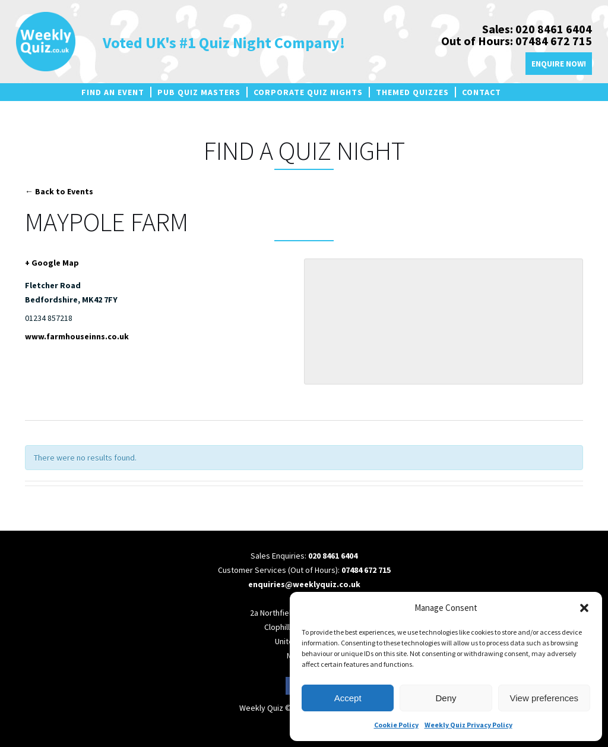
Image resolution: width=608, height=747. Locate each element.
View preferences (544, 698)
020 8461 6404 (332, 555)
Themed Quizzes (412, 92)
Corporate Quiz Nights (308, 92)
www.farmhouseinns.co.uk (77, 336)
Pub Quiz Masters (198, 92)
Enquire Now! (558, 63)
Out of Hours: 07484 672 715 (516, 40)
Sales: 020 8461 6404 (537, 28)
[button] (584, 608)
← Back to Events (59, 191)
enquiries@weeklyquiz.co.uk (304, 584)
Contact (481, 92)
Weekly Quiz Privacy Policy (468, 724)
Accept (348, 698)
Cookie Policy (396, 724)
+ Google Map (52, 262)
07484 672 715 (366, 570)
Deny (445, 698)
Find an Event (112, 92)
